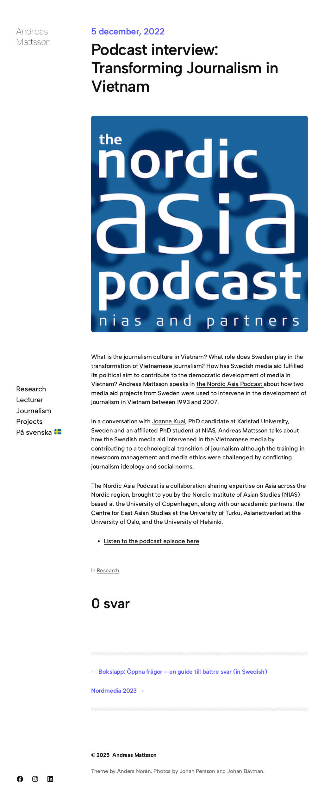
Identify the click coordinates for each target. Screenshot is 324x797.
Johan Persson (197, 771)
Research (108, 570)
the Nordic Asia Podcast (230, 384)
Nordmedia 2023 (114, 690)
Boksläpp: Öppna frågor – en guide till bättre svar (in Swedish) (182, 671)
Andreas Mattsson (33, 36)
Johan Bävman (245, 771)
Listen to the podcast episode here (151, 541)
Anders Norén (134, 771)
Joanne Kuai (168, 421)
